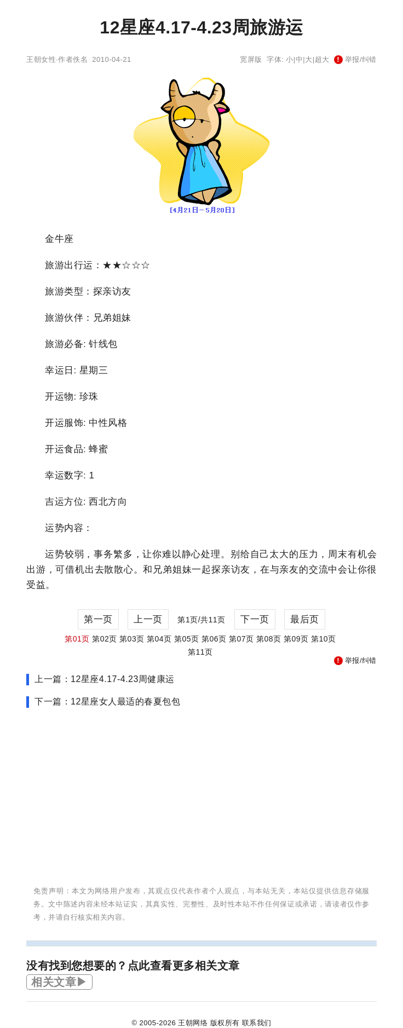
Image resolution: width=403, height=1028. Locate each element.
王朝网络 (193, 1023)
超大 (322, 59)
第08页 (268, 638)
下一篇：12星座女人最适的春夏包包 (107, 701)
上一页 (148, 619)
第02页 (104, 638)
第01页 (77, 638)
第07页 (241, 638)
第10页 (323, 638)
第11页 (200, 652)
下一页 (254, 619)
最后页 (304, 619)
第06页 (214, 638)
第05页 (186, 638)
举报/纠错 (355, 59)
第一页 (98, 619)
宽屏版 (251, 59)
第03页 (132, 638)
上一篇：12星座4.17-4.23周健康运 (104, 679)
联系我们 (257, 1023)
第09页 (296, 638)
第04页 (159, 638)
